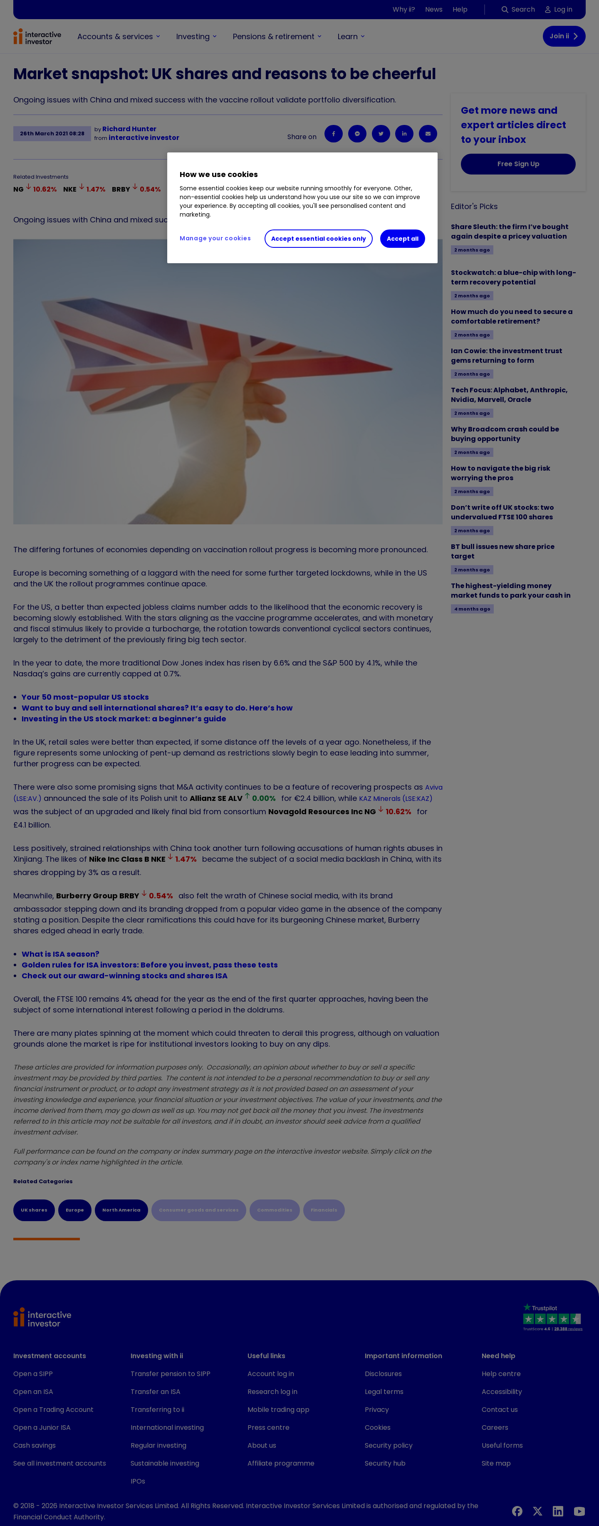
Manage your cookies (215, 238)
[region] (302, 207)
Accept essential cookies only (318, 238)
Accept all (402, 238)
